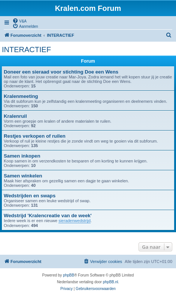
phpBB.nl (110, 282)
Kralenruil (15, 116)
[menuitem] (19, 20)
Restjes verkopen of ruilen (35, 136)
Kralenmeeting (21, 96)
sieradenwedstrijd (74, 220)
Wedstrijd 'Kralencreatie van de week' (48, 215)
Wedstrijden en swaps (29, 195)
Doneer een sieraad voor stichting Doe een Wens (61, 72)
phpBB (68, 275)
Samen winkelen (23, 176)
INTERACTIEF (26, 49)
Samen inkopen (22, 156)
